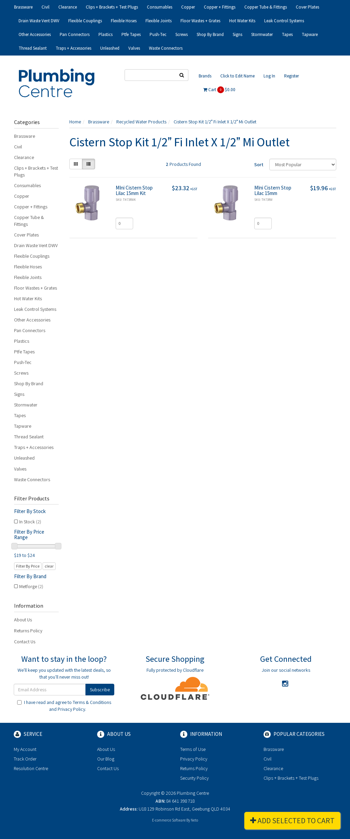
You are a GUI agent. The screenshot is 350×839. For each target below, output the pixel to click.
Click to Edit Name (237, 76)
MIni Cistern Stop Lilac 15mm (272, 190)
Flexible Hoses (124, 21)
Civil (45, 7)
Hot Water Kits (242, 21)
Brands (205, 76)
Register (291, 76)
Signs (237, 34)
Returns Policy (28, 631)
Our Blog (105, 759)
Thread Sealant (33, 48)
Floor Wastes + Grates (200, 21)
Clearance (67, 7)
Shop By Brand (210, 34)
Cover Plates (307, 7)
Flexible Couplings (85, 21)
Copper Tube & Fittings (265, 7)
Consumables (159, 7)
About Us (23, 620)
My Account (25, 749)
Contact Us (24, 642)
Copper (188, 7)
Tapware (310, 34)
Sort (259, 164)
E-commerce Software (169, 820)
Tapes (287, 34)
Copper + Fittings (219, 7)
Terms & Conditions (92, 702)
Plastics (105, 34)
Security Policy (194, 778)
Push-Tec (158, 34)
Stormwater (262, 34)
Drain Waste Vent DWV (39, 21)
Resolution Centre (31, 768)
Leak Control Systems (284, 21)
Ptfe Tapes (131, 34)
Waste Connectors (166, 48)
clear (49, 566)
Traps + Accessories (73, 48)
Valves (134, 48)
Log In (269, 76)
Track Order (25, 759)
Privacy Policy (71, 709)
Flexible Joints (158, 21)
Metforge (31, 586)
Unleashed (109, 48)
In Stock (30, 522)
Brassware (23, 7)
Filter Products (31, 499)
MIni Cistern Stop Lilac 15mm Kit (134, 190)
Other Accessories (35, 34)
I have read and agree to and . (64, 705)
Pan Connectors (75, 34)
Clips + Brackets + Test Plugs (112, 7)
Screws (181, 34)
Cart (219, 89)
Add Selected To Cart (292, 820)
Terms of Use (193, 749)
